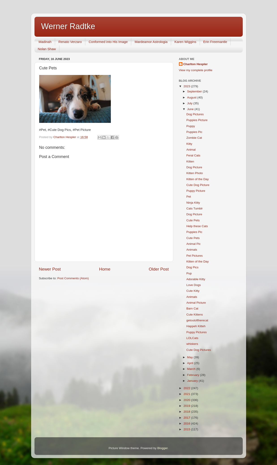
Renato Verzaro (70, 42)
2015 (187, 429)
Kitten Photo (194, 173)
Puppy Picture (195, 190)
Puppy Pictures (196, 332)
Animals (191, 249)
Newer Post (50, 269)
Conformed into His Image (108, 42)
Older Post (159, 269)
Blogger (162, 448)
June (191, 109)
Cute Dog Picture (197, 185)
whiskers (192, 344)
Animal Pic (193, 243)
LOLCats (192, 338)
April (190, 363)
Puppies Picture (197, 120)
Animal (190, 149)
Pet (188, 196)
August (192, 97)
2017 (187, 417)
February (193, 375)
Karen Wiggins (185, 42)
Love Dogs (193, 285)
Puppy (190, 126)
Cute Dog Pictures (198, 350)
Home (104, 269)
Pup (189, 273)
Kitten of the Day (197, 179)
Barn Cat (192, 308)
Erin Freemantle (215, 42)
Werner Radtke (68, 26)
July (190, 103)
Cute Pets (193, 220)
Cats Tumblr (194, 208)
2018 (187, 411)
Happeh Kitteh (196, 326)
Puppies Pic (194, 132)
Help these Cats (197, 226)
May (190, 357)
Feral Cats (193, 155)
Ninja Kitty (193, 202)
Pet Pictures (194, 255)
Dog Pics (192, 267)
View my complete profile (196, 70)
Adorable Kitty (195, 279)
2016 (187, 423)
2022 (187, 388)
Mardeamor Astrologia (151, 42)
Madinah (45, 42)
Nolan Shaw (47, 49)
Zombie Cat (194, 137)
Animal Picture (196, 302)
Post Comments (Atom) (73, 278)
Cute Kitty (193, 290)
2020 (187, 400)
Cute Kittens (194, 314)
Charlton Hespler (195, 64)
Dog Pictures (195, 114)
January (193, 380)
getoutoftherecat (197, 320)
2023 (187, 86)
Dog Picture (194, 167)
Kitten (190, 161)
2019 (187, 405)
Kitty (189, 143)
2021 (187, 394)
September (195, 91)
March (191, 369)
